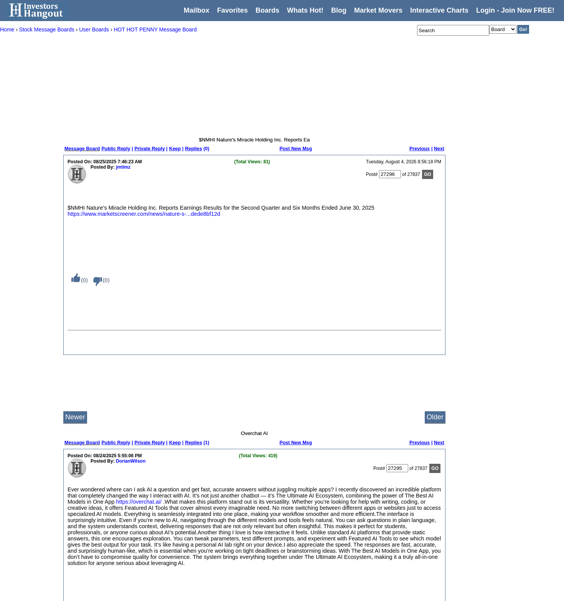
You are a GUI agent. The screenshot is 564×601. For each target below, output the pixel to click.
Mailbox (196, 10)
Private (204, 563)
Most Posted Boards (167, 513)
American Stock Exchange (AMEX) (232, 503)
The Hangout (210, 553)
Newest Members (165, 553)
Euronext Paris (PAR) (305, 523)
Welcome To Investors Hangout (229, 483)
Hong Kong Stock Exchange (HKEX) (320, 543)
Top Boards (158, 533)
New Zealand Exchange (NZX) (314, 573)
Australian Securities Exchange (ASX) (321, 483)
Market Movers (378, 10)
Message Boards (112, 503)
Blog (99, 533)
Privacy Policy (109, 553)
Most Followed (161, 523)
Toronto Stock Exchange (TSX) (314, 593)
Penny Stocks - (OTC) (219, 533)
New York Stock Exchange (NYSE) (232, 523)
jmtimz (123, 167)
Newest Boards (162, 543)
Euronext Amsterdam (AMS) (311, 493)
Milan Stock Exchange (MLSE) (314, 563)
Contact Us (379, 483)
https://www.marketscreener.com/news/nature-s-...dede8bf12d (144, 214)
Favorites (232, 10)
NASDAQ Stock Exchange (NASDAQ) (236, 513)
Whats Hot (105, 523)
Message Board (82, 148)
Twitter (374, 513)
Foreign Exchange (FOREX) (311, 533)
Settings (103, 543)
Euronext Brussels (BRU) (308, 503)
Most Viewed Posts (166, 503)
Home (101, 483)
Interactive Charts (439, 10)
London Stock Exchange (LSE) (314, 553)
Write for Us (380, 493)
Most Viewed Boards (168, 493)
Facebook (378, 533)
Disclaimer (105, 573)
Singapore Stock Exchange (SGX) (317, 583)
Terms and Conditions (117, 563)
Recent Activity (162, 483)
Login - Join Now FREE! (515, 10)
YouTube (377, 523)
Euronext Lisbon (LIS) (305, 513)
